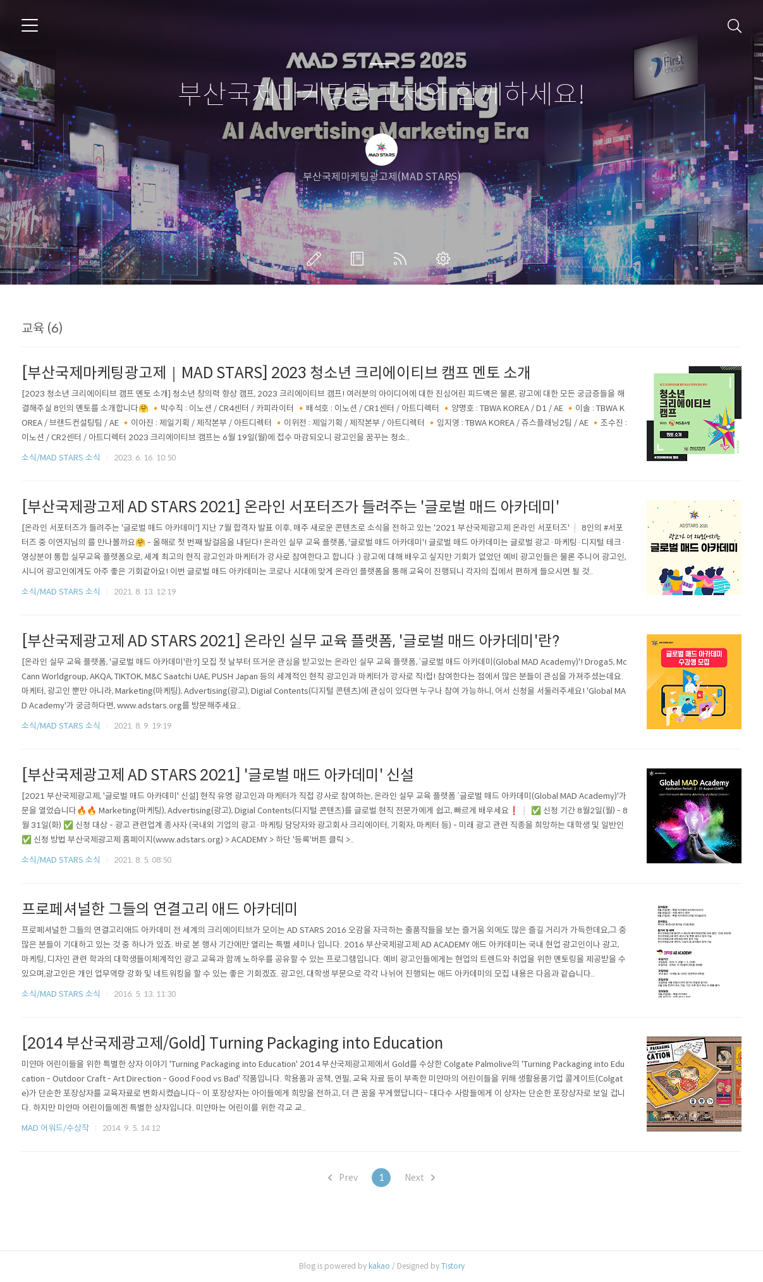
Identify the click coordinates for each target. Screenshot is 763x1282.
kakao (379, 1266)
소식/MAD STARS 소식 (61, 457)
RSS (403, 258)
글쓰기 (317, 258)
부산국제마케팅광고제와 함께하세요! (381, 95)
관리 (445, 258)
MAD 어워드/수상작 (55, 1128)
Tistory (453, 1266)
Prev (343, 1177)
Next (420, 1177)
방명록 (360, 258)
